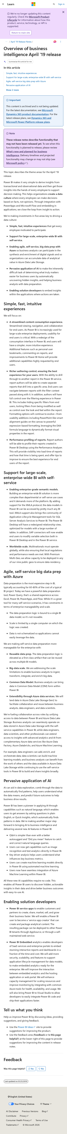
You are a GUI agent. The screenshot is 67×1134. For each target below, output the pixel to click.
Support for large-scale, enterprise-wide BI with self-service (33, 77)
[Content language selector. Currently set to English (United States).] (20, 1096)
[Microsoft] (33, 4)
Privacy (23, 1115)
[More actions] (60, 41)
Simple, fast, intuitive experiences (21, 73)
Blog (44, 1111)
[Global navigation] (3, 4)
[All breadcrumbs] (6, 41)
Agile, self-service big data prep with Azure (26, 81)
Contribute (11, 1115)
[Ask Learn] (55, 41)
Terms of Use (42, 1120)
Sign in (61, 4)
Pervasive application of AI (18, 85)
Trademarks (11, 1124)
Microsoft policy (15, 163)
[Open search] (54, 4)
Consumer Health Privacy (18, 1120)
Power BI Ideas (25, 1027)
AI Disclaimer (12, 1111)
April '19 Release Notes (21, 41)
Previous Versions (30, 1111)
